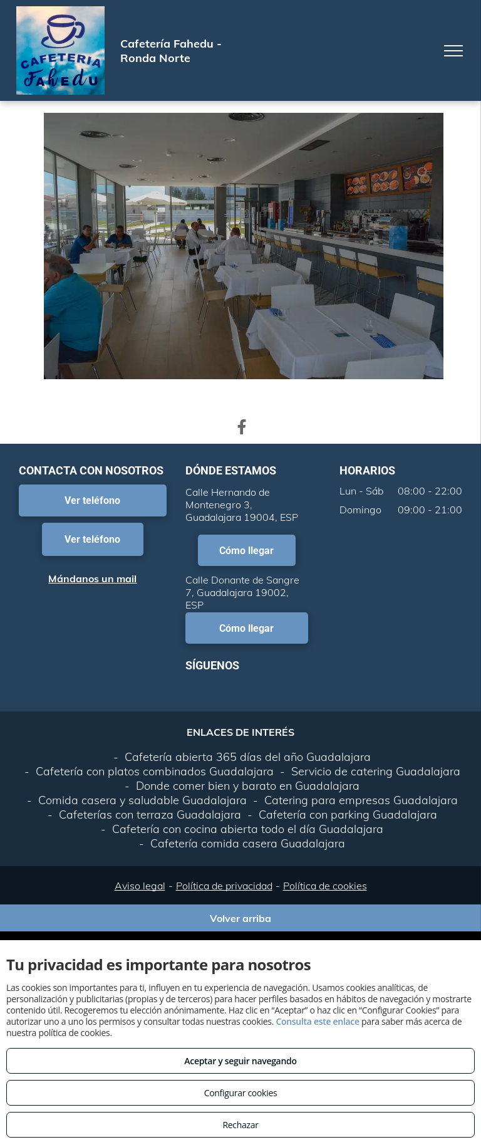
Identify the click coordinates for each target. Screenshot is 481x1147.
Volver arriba (240, 918)
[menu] (453, 50)
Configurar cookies (240, 1093)
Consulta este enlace (317, 1021)
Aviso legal (140, 885)
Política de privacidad (224, 885)
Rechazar (240, 1125)
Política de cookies (325, 885)
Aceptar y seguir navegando (240, 1061)
